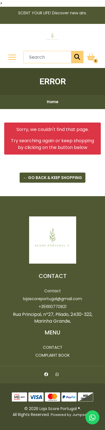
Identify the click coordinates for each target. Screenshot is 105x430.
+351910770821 (52, 306)
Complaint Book (52, 355)
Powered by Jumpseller (71, 414)
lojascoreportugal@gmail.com (52, 299)
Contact (52, 291)
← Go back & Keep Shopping (52, 177)
